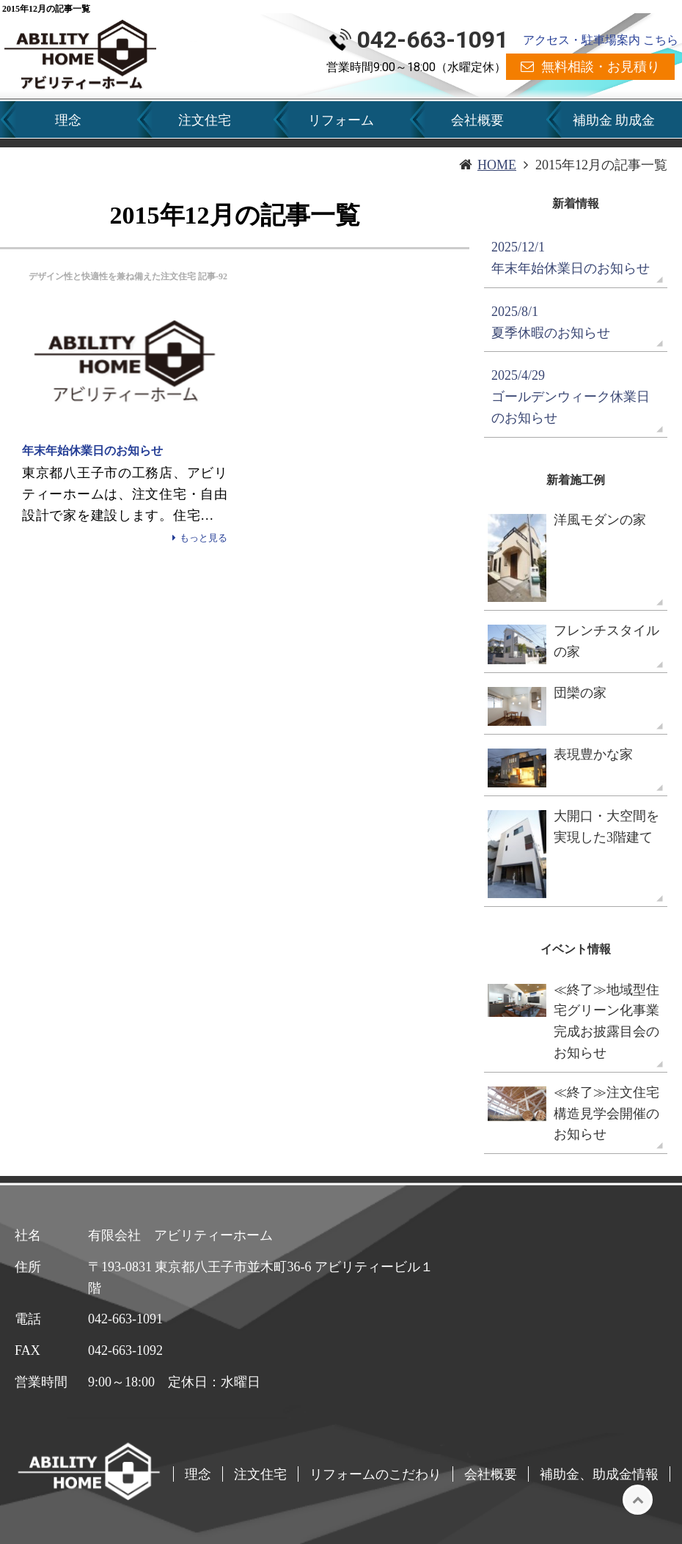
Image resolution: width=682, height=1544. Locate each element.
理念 (68, 120)
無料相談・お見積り (600, 66)
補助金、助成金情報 (599, 1474)
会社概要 (477, 120)
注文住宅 (204, 120)
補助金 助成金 (614, 120)
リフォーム (341, 120)
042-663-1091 (432, 40)
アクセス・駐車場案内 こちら (600, 40)
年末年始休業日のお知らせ (92, 450)
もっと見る (203, 537)
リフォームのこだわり (375, 1474)
